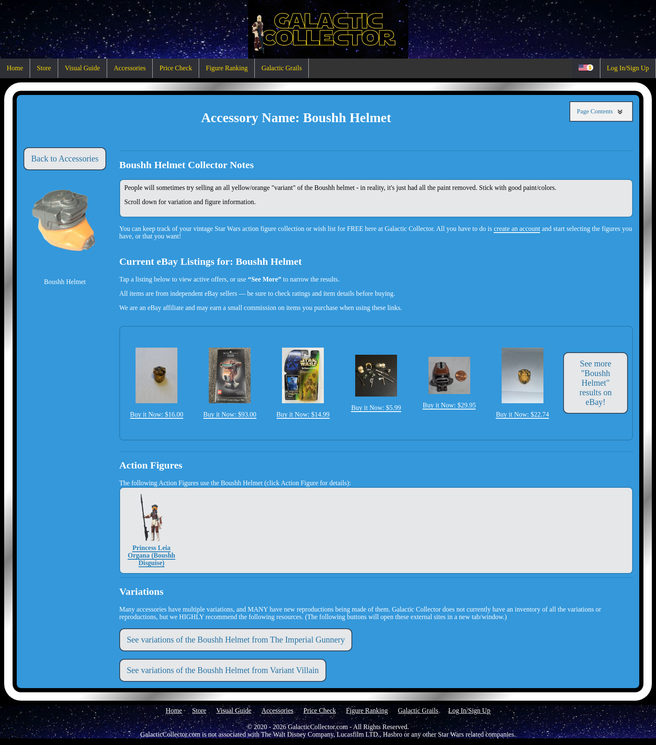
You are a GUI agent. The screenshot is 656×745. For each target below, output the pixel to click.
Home (15, 68)
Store (44, 68)
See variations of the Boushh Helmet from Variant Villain (223, 670)
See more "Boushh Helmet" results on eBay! (595, 383)
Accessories (130, 68)
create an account (517, 228)
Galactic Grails (281, 68)
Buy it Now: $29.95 (449, 382)
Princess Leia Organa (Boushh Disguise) (151, 530)
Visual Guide (82, 68)
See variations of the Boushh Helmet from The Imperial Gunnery (236, 639)
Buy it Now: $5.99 (376, 383)
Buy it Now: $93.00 (229, 383)
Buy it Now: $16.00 (156, 383)
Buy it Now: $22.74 (522, 383)
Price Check (175, 68)
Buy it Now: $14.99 (303, 383)
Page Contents (601, 111)
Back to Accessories (64, 158)
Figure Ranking (227, 68)
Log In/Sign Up (628, 68)
